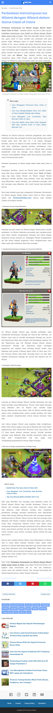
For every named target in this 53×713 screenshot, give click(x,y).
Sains (28, 608)
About (9, 703)
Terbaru (22, 612)
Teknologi (43, 608)
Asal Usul (5, 605)
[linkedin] (34, 696)
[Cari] (50, 3)
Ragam (21, 608)
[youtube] (42, 696)
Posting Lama (45, 594)
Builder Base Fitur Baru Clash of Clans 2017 (22, 488)
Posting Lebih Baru (9, 594)
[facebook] (8, 584)
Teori (15, 612)
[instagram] (19, 696)
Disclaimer (42, 703)
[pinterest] (32, 584)
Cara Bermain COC (17, 605)
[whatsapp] (45, 584)
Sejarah (35, 608)
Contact (18, 703)
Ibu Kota (28, 605)
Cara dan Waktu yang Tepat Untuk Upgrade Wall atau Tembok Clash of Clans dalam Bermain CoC (29, 124)
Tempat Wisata (7, 612)
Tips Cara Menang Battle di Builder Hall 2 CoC (23, 497)
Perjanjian (14, 608)
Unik (29, 612)
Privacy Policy (29, 703)
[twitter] (20, 584)
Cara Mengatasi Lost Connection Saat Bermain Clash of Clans (24, 492)
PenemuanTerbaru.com (22, 198)
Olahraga (36, 605)
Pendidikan (45, 605)
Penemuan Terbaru (31, 710)
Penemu (5, 608)
